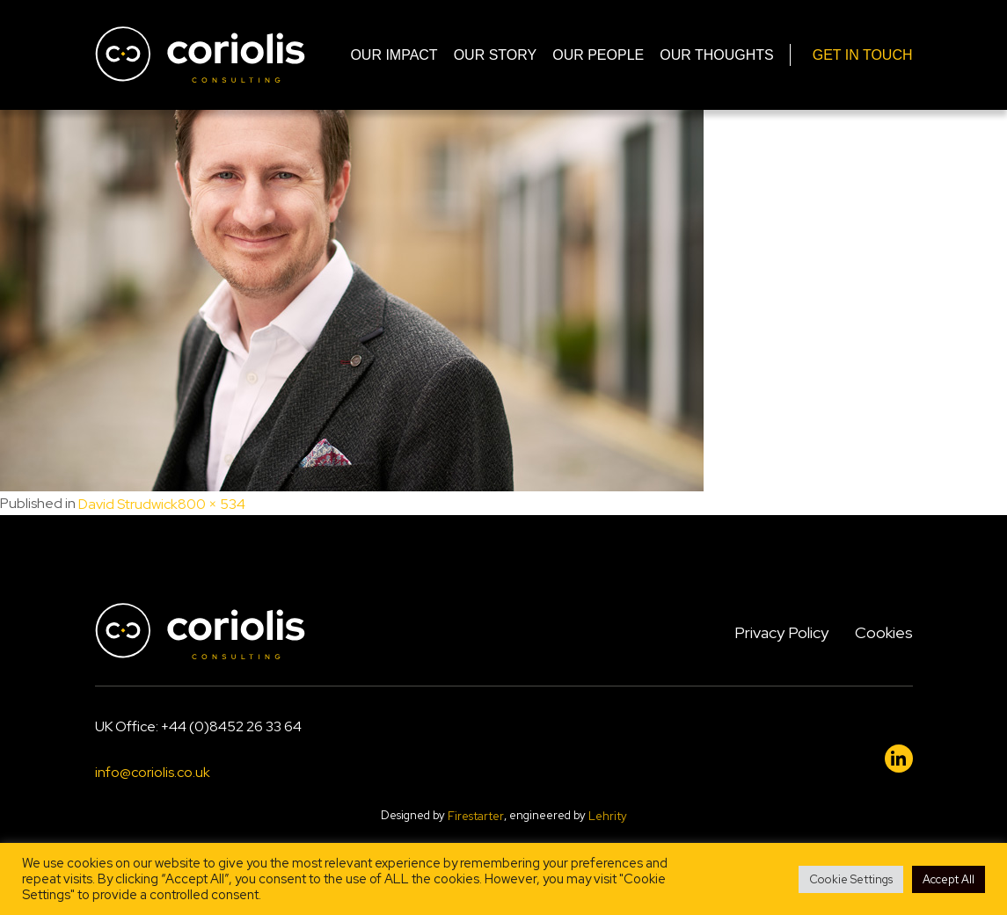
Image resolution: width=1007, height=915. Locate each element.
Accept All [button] (948, 879)
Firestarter (476, 816)
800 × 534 (211, 504)
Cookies (884, 632)
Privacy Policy (781, 632)
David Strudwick (128, 504)
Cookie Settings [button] (851, 879)
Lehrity (607, 816)
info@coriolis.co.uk (152, 773)
